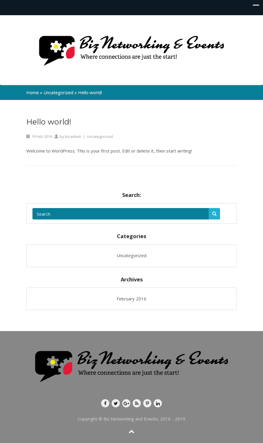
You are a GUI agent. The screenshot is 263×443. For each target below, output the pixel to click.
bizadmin (73, 136)
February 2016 (131, 299)
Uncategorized (58, 92)
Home (32, 92)
